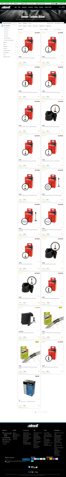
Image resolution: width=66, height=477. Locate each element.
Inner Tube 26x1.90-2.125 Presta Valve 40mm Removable (52, 195)
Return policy (36, 445)
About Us (14, 432)
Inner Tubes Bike (40, 14)
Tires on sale (56, 453)
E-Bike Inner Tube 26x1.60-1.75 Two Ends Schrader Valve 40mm (51, 333)
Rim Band (5, 48)
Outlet (55, 446)
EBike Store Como (16, 434)
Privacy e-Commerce (47, 435)
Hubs (4, 44)
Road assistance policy (27, 437)
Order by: (41, 29)
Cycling (27, 14)
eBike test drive (26, 435)
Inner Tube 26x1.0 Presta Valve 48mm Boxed (26, 57)
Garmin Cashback (57, 441)
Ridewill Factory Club (16, 435)
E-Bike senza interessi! (58, 439)
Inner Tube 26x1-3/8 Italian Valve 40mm (26, 264)
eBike (16, 7)
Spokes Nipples (6, 52)
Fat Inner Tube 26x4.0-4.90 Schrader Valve (26, 332)
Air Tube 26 (6, 31)
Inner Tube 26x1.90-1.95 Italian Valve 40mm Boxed (27, 161)
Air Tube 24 (6, 29)
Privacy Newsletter (47, 440)
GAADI (43, 331)
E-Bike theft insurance (27, 434)
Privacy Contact (46, 439)
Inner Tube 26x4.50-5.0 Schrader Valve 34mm (50, 367)
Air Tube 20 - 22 (7, 27)
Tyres (4, 54)
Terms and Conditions (37, 441)
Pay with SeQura (26, 436)
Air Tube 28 (6, 34)
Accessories (30, 7)
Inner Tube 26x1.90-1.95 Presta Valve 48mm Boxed (51, 92)
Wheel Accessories (6, 56)
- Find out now (41, 1)
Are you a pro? (25, 440)
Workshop (41, 7)
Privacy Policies (46, 432)
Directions (5, 435)
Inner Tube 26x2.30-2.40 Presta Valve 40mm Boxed (28, 195)
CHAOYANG (21, 331)
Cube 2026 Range (57, 436)
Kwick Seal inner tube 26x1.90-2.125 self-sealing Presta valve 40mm (28, 230)
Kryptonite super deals (58, 445)
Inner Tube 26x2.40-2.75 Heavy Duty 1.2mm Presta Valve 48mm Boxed (52, 230)
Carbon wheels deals (57, 435)
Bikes (19, 7)
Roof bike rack (56, 450)
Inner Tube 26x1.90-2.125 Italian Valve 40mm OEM (50, 126)
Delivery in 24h (50, 23)
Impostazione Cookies (47, 445)
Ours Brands (15, 437)
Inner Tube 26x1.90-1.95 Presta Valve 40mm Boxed (27, 126)
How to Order (36, 435)
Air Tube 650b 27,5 (7, 38)
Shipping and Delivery (37, 437)
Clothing (36, 7)
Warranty (24, 441)
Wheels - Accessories (33, 14)
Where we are (15, 436)
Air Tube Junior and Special (8, 40)
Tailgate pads (56, 452)
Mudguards (5, 46)
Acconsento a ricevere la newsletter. (16, 462)
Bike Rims (5, 42)
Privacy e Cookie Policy (48, 434)
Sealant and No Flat (6, 50)
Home (24, 14)
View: (55, 29)
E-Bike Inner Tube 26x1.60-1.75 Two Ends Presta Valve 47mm (28, 368)
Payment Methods (37, 436)
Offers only (59, 23)
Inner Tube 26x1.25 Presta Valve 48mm (49, 57)
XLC (19, 400)
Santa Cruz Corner (57, 451)
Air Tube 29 (6, 36)
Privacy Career (46, 441)
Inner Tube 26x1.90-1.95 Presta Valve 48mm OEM (27, 298)
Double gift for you (57, 437)
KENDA (20, 56)
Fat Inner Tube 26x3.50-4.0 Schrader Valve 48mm (50, 298)
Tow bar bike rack (57, 455)
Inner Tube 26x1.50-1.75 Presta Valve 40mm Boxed (51, 161)
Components (24, 7)
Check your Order (26, 432)
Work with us (15, 439)
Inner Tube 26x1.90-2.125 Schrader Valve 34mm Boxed (28, 92)
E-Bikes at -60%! (48, 7)
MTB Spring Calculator (27, 442)
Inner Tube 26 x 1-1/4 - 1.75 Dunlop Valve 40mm (27, 401)
